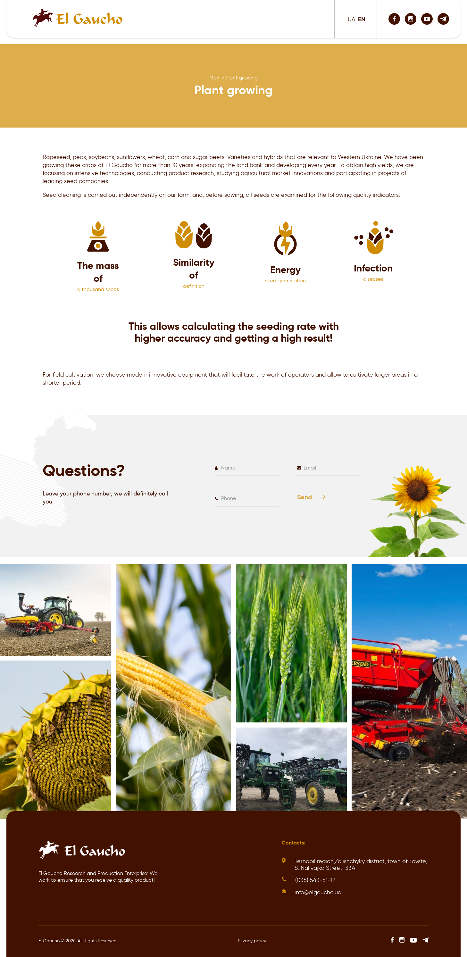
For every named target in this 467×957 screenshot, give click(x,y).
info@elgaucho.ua (318, 892)
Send (313, 500)
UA (351, 19)
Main (215, 78)
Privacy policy (252, 941)
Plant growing (242, 78)
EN (361, 19)
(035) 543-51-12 (315, 880)
